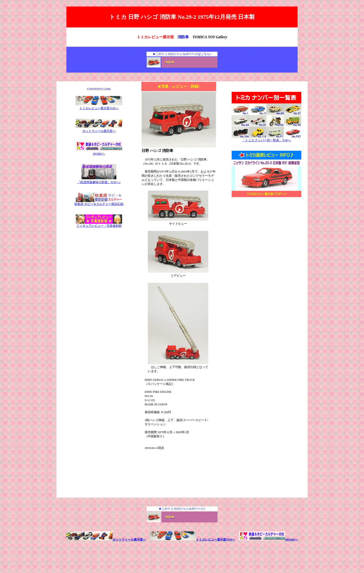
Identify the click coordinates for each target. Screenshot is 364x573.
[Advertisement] (266, 239)
